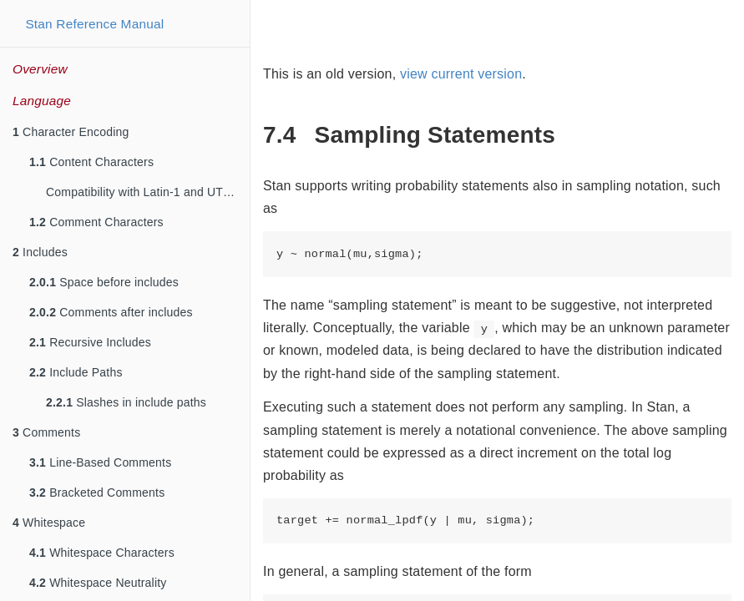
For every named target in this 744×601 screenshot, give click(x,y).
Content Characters (91, 162)
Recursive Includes (90, 342)
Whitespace (49, 522)
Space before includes (104, 282)
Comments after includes (111, 312)
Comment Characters (96, 222)
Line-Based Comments (100, 462)
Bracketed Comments (96, 492)
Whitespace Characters (102, 552)
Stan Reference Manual (94, 24)
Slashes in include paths (126, 402)
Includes (40, 252)
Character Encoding (71, 132)
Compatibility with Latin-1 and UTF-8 (143, 192)
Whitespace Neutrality (98, 582)
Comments (46, 432)
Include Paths (76, 372)
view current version (461, 74)
